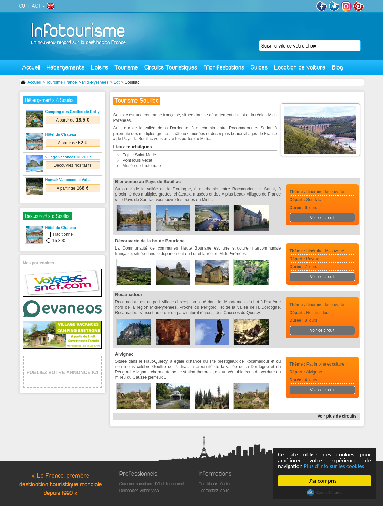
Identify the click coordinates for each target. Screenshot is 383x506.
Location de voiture (299, 67)
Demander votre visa (139, 491)
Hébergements (65, 67)
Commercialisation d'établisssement (152, 484)
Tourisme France (61, 82)
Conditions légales (215, 484)
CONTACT (30, 6)
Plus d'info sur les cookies (334, 466)
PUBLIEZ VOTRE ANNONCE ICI (62, 372)
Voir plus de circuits (337, 416)
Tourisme (126, 67)
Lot (117, 82)
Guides (259, 67)
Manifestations (224, 67)
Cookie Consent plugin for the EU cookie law (324, 492)
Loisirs (99, 67)
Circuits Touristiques (170, 67)
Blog (337, 67)
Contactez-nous (214, 491)
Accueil (31, 67)
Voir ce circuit (322, 217)
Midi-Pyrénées (95, 82)
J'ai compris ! (324, 480)
